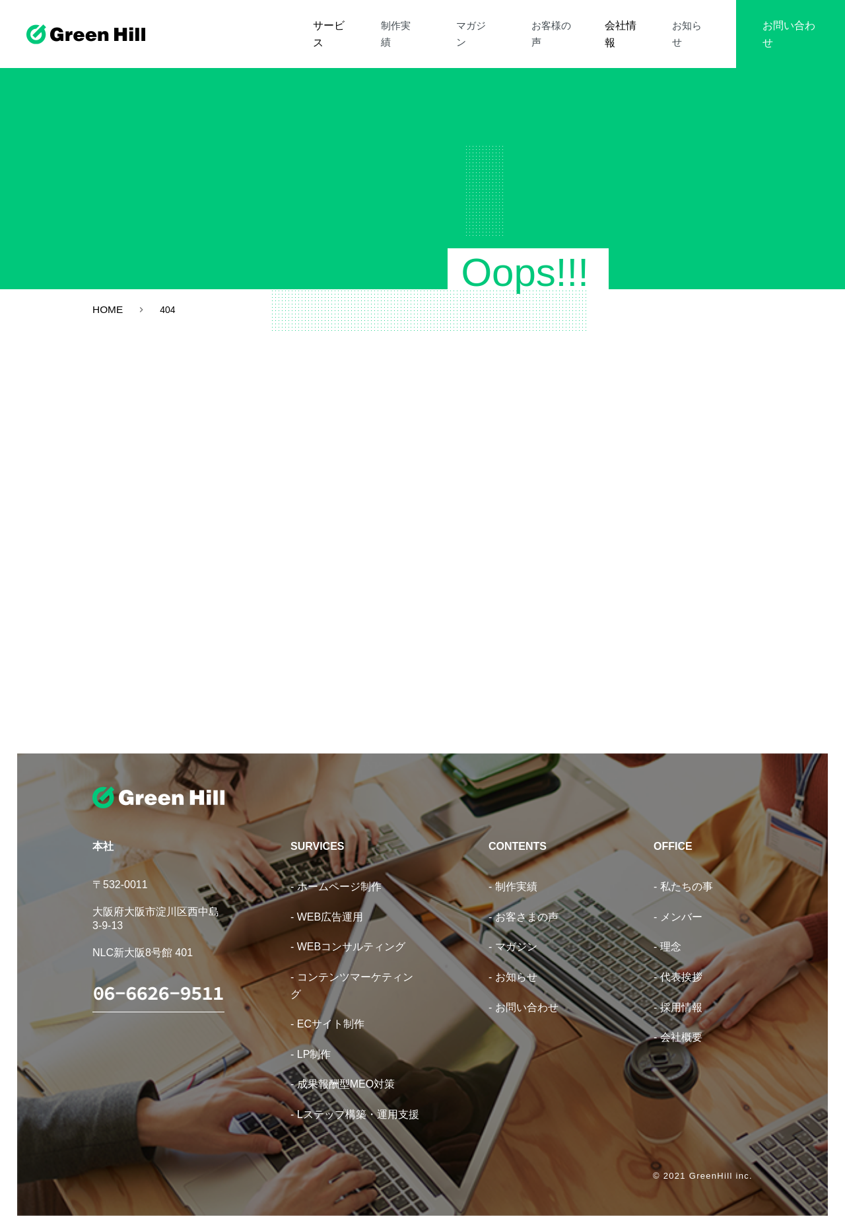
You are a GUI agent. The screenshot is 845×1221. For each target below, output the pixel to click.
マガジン (503, 25)
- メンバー (678, 901)
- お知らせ (513, 961)
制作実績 (443, 25)
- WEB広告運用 (326, 901)
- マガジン (513, 932)
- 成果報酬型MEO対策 (342, 1069)
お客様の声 (567, 25)
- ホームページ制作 (336, 872)
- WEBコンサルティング (347, 932)
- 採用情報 (678, 992)
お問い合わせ (787, 25)
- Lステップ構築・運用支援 (354, 1099)
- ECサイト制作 (327, 1009)
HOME (108, 310)
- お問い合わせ (523, 992)
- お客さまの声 (523, 901)
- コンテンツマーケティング (351, 970)
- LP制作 (310, 1039)
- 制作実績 (513, 872)
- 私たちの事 (683, 872)
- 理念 (667, 932)
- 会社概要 (678, 1022)
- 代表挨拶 (678, 961)
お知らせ (690, 25)
